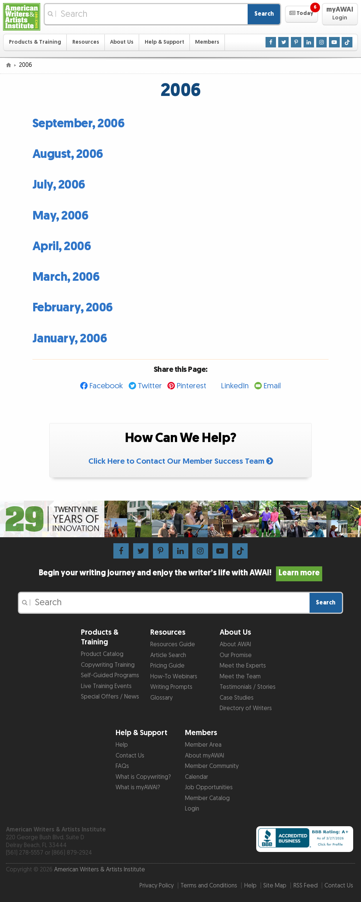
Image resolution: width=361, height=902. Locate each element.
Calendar (196, 777)
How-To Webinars (173, 677)
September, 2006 (78, 124)
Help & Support (164, 42)
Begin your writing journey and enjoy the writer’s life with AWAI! (180, 573)
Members (207, 42)
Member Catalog (207, 798)
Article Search (168, 655)
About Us (122, 42)
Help (122, 745)
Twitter (150, 386)
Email (272, 386)
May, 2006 (60, 216)
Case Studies (237, 698)
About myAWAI (204, 756)
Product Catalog (102, 654)
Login (192, 809)
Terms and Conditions (208, 886)
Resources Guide (172, 644)
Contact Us (130, 756)
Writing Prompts (171, 687)
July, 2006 (58, 185)
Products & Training (35, 42)
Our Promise (236, 655)
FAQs (122, 766)
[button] (301, 14)
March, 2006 (66, 277)
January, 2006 (69, 339)
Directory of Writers (246, 708)
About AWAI (235, 644)
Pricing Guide (167, 666)
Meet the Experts (243, 666)
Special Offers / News (110, 697)
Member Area (203, 745)
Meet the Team (240, 677)
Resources (85, 42)
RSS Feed (305, 886)
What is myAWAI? (138, 787)
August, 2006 (67, 154)
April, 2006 (61, 247)
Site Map (274, 886)
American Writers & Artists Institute (99, 870)
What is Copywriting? (143, 777)
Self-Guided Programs (110, 675)
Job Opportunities (209, 787)
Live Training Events (106, 686)
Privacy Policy (156, 886)
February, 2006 (72, 308)
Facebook (106, 386)
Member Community (212, 766)
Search (264, 14)
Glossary (161, 698)
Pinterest (191, 386)
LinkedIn (235, 386)
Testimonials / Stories (248, 687)
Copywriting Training (108, 665)
